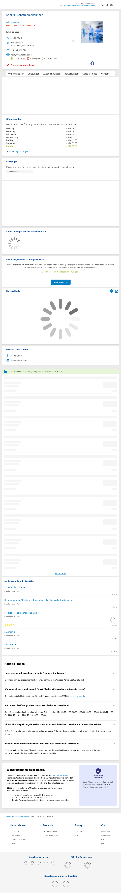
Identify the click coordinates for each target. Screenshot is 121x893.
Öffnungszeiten (16, 73)
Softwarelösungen (51, 835)
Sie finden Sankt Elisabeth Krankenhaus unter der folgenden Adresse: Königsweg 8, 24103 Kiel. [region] (44, 680)
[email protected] (77, 696)
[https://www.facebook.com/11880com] (25, 863)
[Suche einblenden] (104, 5)
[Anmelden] (108, 5)
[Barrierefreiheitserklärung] (112, 5)
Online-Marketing (50, 831)
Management (17, 835)
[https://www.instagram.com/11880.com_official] (39, 863)
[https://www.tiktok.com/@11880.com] (32, 863)
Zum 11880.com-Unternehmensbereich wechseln (77, 6)
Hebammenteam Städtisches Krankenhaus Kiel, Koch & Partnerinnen (37, 600)
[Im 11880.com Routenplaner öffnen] (111, 290)
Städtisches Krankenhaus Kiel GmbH (21, 612)
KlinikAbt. (8, 644)
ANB (102, 844)
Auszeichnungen (52, 73)
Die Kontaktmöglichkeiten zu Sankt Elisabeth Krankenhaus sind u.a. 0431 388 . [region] (45, 696)
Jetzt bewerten (60, 282)
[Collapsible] (114, 673)
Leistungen (34, 73)
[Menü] (117, 5)
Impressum (105, 831)
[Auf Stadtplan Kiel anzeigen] (116, 291)
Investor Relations (19, 839)
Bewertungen (71, 73)
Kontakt (105, 73)
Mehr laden (60, 573)
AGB (102, 839)
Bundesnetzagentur (61, 775)
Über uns (15, 831)
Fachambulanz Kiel (13, 587)
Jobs (14, 844)
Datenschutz (106, 835)
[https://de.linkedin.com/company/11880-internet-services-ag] (52, 863)
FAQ (77, 835)
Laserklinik (9, 631)
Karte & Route (89, 73)
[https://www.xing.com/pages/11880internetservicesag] (46, 863)
